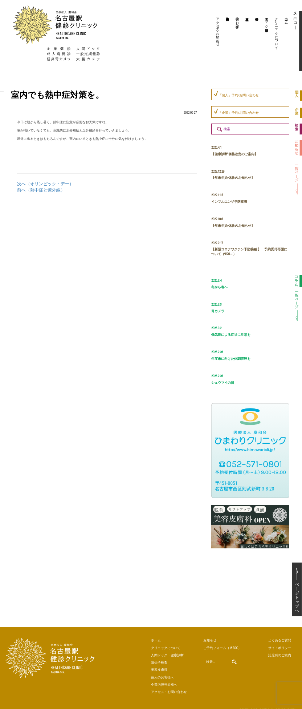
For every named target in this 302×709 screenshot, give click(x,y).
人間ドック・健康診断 (267, 20)
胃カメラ (217, 311)
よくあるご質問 (277, 639)
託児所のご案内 (277, 652)
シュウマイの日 (222, 382)
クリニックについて (276, 31)
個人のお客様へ (237, 20)
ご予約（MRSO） (217, 646)
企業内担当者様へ (227, 17)
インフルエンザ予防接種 (229, 202)
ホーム (286, 19)
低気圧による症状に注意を (230, 335)
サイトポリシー (277, 646)
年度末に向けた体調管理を (230, 358)
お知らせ (208, 639)
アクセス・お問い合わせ (218, 29)
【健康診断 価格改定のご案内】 (234, 154)
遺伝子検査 (256, 41)
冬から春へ (219, 287)
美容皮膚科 (246, 41)
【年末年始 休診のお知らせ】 (232, 178)
